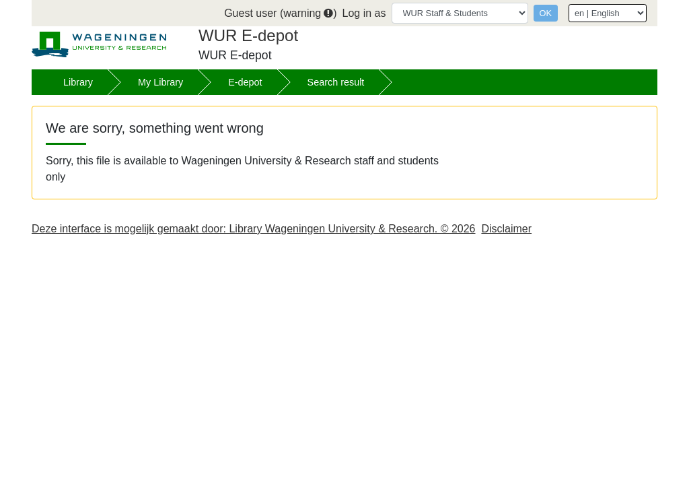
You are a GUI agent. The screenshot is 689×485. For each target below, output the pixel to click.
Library (78, 82)
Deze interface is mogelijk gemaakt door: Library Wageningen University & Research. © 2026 (254, 228)
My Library (160, 82)
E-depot (245, 82)
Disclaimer (506, 228)
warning (308, 13)
